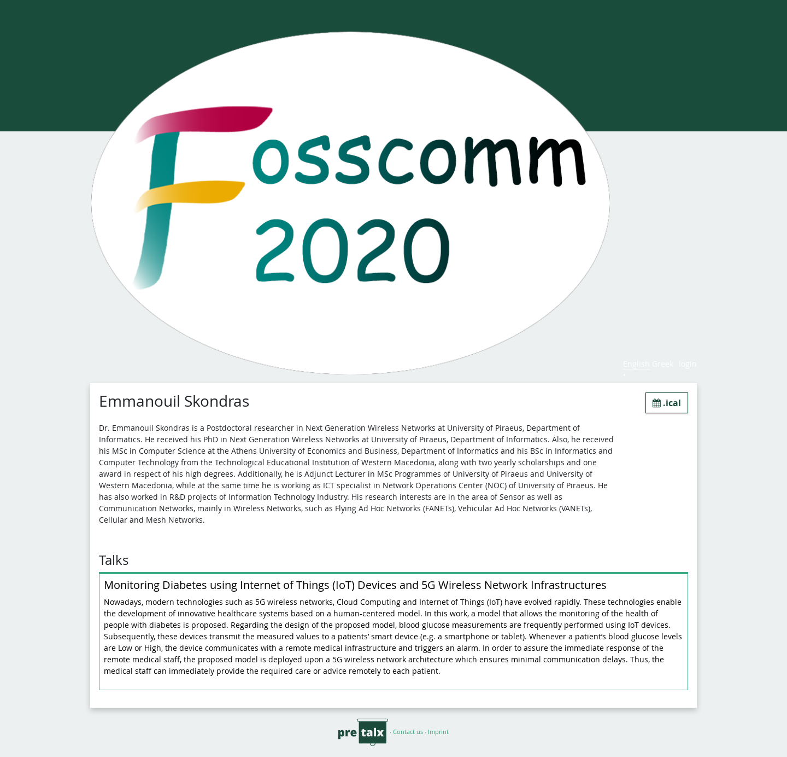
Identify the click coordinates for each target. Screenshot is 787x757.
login (688, 364)
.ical (667, 403)
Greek (662, 364)
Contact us (408, 731)
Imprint (438, 731)
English (636, 364)
